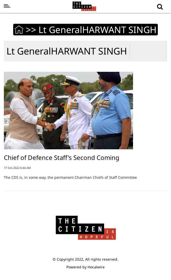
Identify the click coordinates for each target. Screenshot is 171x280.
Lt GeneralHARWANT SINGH (66, 51)
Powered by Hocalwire (85, 267)
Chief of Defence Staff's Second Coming (61, 157)
